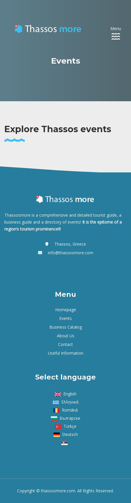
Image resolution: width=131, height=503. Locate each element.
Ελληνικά (69, 402)
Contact (65, 344)
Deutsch (70, 434)
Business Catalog (65, 327)
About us (65, 335)
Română (70, 410)
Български (70, 418)
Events (65, 318)
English (69, 394)
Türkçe (70, 426)
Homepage (65, 309)
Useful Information (65, 353)
